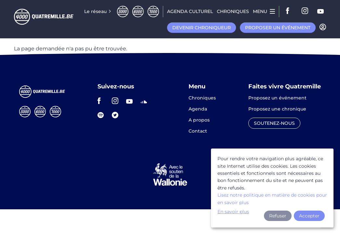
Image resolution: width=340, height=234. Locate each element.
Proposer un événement (277, 28)
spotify (103, 115)
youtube (321, 11)
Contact (198, 131)
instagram (305, 11)
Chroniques (202, 98)
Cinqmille (122, 11)
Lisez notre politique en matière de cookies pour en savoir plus (272, 198)
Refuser (277, 216)
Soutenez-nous (274, 123)
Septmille (153, 11)
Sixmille (138, 11)
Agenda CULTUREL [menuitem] (190, 11)
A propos (199, 120)
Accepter (309, 216)
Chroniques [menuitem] (233, 11)
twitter (117, 115)
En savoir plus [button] (233, 211)
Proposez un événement (277, 98)
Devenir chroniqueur (201, 28)
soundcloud (145, 101)
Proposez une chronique (277, 109)
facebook (289, 11)
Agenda (198, 109)
